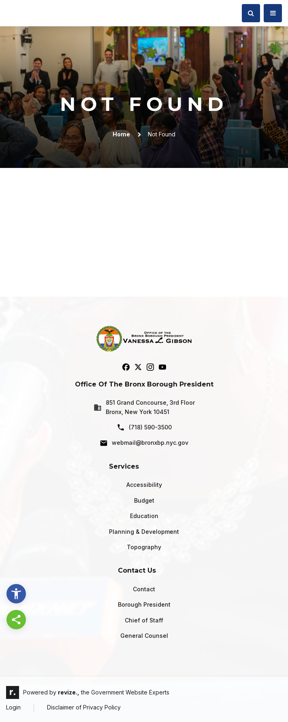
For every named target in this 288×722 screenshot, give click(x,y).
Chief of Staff (144, 620)
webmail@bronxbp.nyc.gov (144, 443)
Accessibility (144, 484)
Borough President (144, 604)
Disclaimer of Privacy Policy (84, 707)
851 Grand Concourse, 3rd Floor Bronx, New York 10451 (144, 407)
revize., (68, 692)
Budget (144, 500)
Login (13, 707)
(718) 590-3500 (144, 427)
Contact (144, 589)
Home (121, 134)
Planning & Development (144, 531)
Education (144, 515)
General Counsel (144, 635)
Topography (144, 547)
